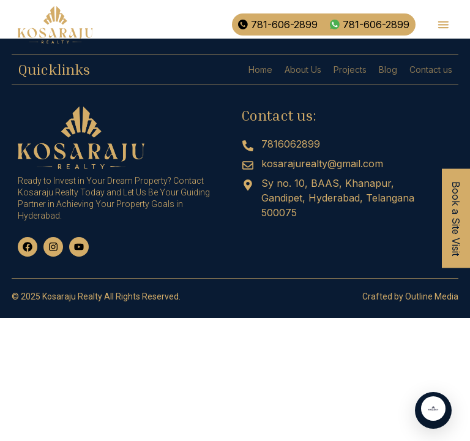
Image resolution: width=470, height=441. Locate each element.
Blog (388, 69)
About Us (303, 69)
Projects (350, 69)
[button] (443, 25)
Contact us (430, 69)
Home (260, 69)
